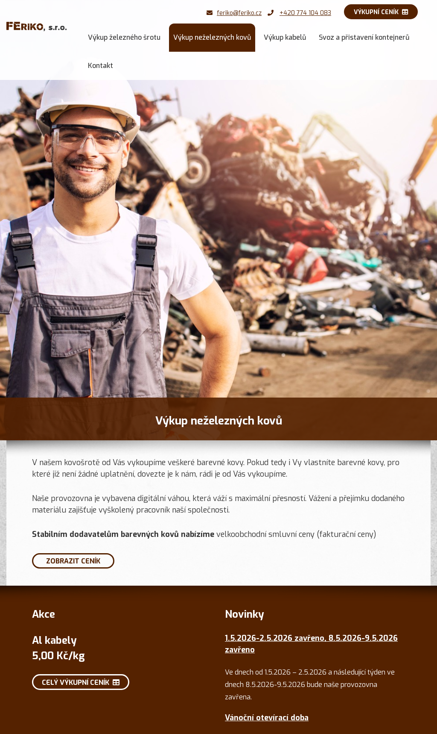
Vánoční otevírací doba (267, 718)
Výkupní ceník (381, 12)
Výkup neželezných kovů (212, 37)
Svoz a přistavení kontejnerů (364, 37)
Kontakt (100, 65)
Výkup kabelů (285, 37)
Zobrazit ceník (73, 561)
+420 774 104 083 (305, 13)
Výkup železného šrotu (124, 37)
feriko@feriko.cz (239, 13)
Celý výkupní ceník (80, 682)
